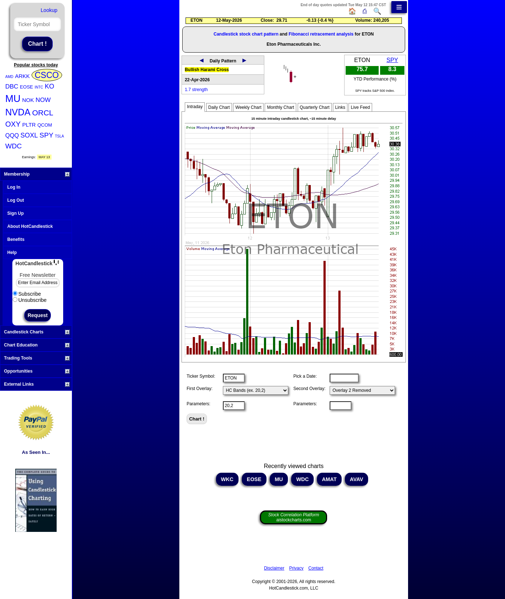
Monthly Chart (280, 107)
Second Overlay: (309, 388)
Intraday (195, 106)
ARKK (22, 76)
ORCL (42, 112)
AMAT (329, 479)
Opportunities (37, 371)
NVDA (17, 112)
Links (340, 107)
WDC (13, 146)
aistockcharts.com (293, 517)
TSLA (59, 136)
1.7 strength (196, 89)
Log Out (15, 200)
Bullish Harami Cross (207, 69)
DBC (12, 86)
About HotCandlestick (30, 226)
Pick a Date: (305, 376)
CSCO (47, 75)
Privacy (296, 568)
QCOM (44, 125)
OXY (13, 124)
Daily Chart (219, 107)
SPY (46, 135)
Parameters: (198, 403)
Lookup (49, 10)
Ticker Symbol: (201, 376)
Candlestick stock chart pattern (245, 34)
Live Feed (360, 107)
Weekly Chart (248, 107)
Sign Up (15, 213)
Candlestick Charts (37, 332)
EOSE (26, 87)
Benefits (15, 239)
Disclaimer (274, 568)
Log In (13, 187)
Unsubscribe (30, 300)
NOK (28, 100)
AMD (9, 77)
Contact (315, 568)
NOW (43, 100)
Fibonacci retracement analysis (321, 34)
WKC (227, 479)
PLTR (29, 125)
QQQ (12, 135)
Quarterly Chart (315, 107)
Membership (37, 174)
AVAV (357, 479)
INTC (38, 87)
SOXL (29, 135)
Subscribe (27, 294)
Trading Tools (37, 358)
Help (12, 252)
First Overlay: (199, 388)
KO (49, 86)
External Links (37, 384)
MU (13, 98)
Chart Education (37, 345)
